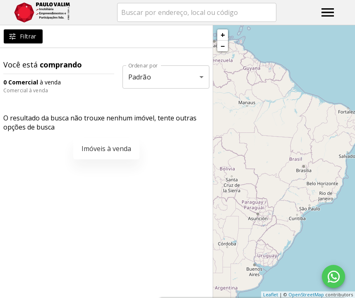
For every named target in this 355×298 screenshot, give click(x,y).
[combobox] (196, 12)
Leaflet (270, 294)
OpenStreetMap (306, 294)
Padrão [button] (139, 77)
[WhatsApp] (333, 276)
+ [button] (223, 35)
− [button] (223, 46)
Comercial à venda (25, 90)
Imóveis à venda (106, 148)
